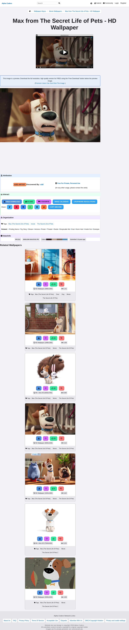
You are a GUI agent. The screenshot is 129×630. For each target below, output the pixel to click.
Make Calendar (61, 202)
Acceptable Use (52, 620)
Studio (56, 229)
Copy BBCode (56, 207)
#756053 (59, 239)
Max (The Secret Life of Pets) (18, 224)
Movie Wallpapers (55, 11)
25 (53, 284)
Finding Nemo (13, 229)
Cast (73, 229)
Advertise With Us (76, 620)
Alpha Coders (7, 3)
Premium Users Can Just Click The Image (50, 83)
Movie (68, 294)
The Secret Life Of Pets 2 (50, 552)
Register (123, 3)
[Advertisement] (50, 157)
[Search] (59, 3)
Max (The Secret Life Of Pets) (44, 294)
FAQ (14, 620)
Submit (97, 3)
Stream (30, 229)
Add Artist (19, 184)
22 (53, 388)
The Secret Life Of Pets (50, 298)
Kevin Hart (79, 229)
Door (57, 294)
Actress (37, 229)
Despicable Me (65, 229)
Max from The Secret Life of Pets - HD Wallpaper (82, 11)
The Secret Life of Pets (45, 224)
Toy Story (23, 229)
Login (117, 3)
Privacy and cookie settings (115, 620)
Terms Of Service (38, 620)
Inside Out (88, 229)
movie (33, 224)
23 (53, 338)
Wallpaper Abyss (40, 11)
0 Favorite (43, 202)
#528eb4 (64, 239)
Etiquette (64, 620)
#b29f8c (54, 239)
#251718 (49, 239)
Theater (49, 229)
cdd (41, 184)
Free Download (12, 202)
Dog (63, 294)
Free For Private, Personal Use (68, 183)
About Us (7, 620)
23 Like (29, 202)
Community (108, 3)
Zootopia (95, 229)
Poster (43, 229)
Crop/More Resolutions (84, 202)
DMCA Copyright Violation (94, 620)
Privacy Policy (24, 620)
